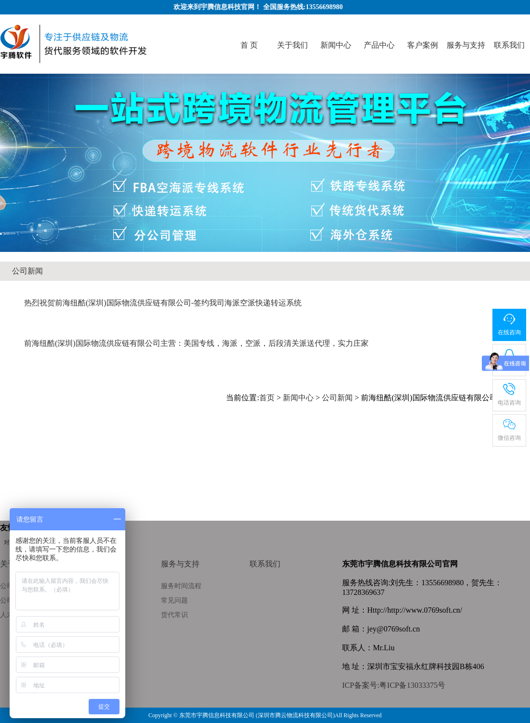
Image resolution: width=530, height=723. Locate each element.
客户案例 (422, 45)
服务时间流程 (181, 586)
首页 (267, 398)
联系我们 (509, 45)
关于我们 (292, 45)
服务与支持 (466, 45)
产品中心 (379, 45)
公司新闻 (27, 271)
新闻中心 (335, 45)
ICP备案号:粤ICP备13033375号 (393, 685)
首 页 (249, 45)
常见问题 (174, 600)
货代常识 (174, 614)
